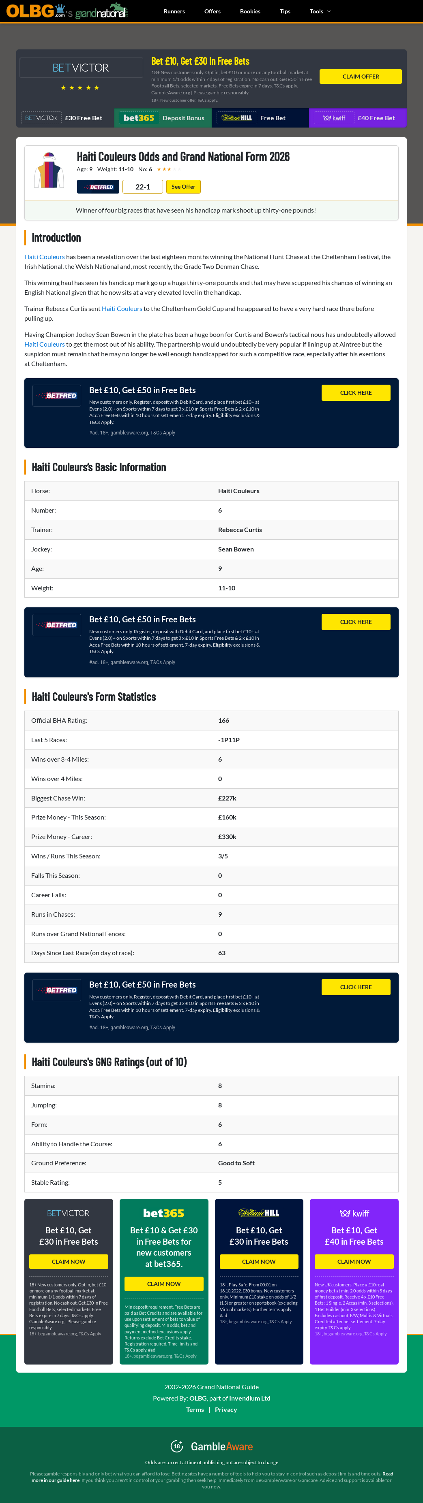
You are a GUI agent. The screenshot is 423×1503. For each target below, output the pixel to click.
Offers (212, 11)
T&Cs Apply (162, 433)
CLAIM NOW (69, 1261)
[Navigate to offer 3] (260, 118)
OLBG (198, 1398)
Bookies (250, 11)
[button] (68, 1228)
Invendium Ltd (250, 1398)
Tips (285, 11)
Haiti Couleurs (44, 256)
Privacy (226, 1409)
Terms (195, 1409)
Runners (174, 11)
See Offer (183, 186)
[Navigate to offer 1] (65, 118)
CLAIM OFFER (361, 76)
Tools (320, 11)
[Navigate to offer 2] (163, 118)
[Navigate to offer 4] (358, 118)
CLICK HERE (356, 392)
